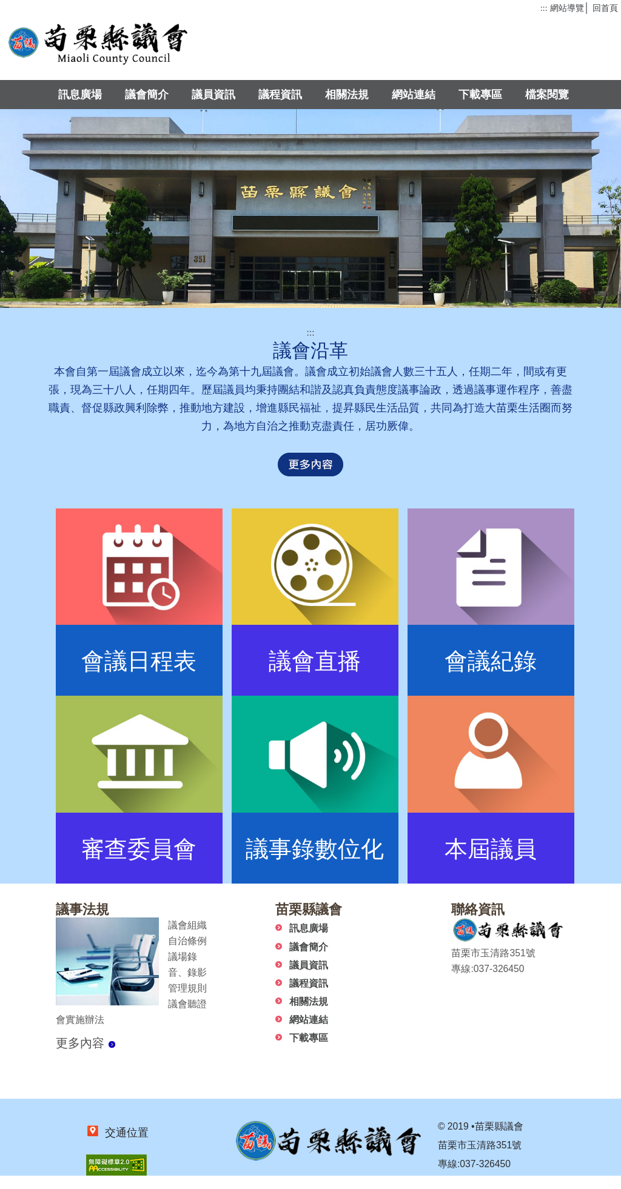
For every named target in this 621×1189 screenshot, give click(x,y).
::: (543, 8)
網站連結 (413, 94)
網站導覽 (567, 8)
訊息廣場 (80, 94)
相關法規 (347, 94)
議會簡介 (147, 94)
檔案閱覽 (547, 94)
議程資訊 (280, 94)
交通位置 (124, 1133)
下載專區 (480, 94)
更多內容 (85, 1043)
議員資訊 (213, 94)
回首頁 (605, 8)
